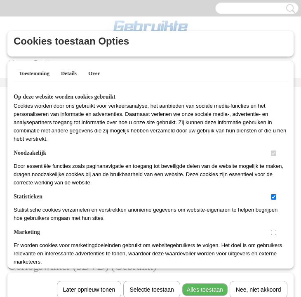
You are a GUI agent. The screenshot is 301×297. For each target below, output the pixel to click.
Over (94, 73)
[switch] (273, 153)
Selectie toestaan (151, 182)
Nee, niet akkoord (258, 182)
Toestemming (34, 73)
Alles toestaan (205, 182)
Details (69, 73)
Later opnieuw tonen (89, 182)
